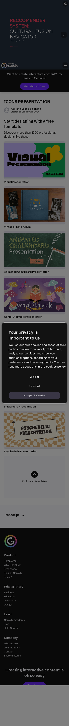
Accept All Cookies (34, 395)
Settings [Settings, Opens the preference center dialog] (34, 376)
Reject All (34, 386)
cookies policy (56, 366)
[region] (34, 363)
